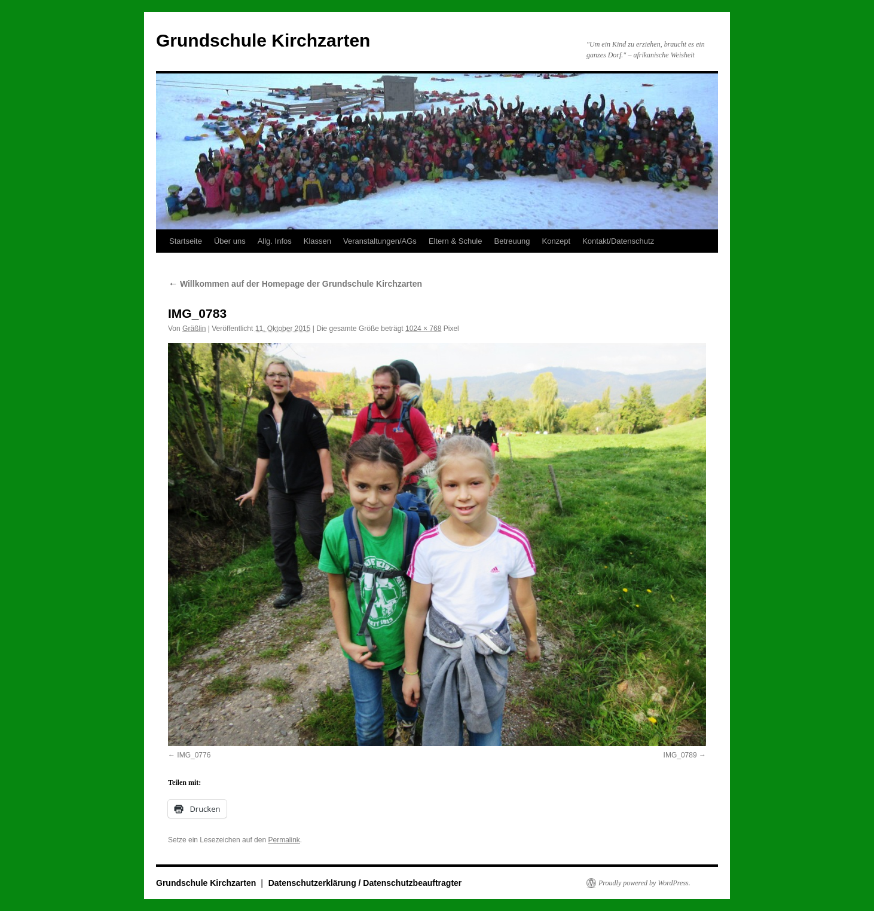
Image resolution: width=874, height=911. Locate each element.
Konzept (556, 241)
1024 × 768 (423, 328)
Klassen (317, 241)
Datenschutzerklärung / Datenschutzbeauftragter (365, 883)
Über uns (230, 241)
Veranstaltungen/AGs (380, 241)
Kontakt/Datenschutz (618, 241)
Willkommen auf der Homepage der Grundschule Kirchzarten (295, 284)
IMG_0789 (680, 755)
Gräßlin (194, 328)
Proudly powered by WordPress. (644, 883)
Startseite (185, 241)
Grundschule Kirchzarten (263, 40)
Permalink (284, 840)
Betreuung (512, 241)
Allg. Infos (275, 241)
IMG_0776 (193, 755)
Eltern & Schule (455, 241)
